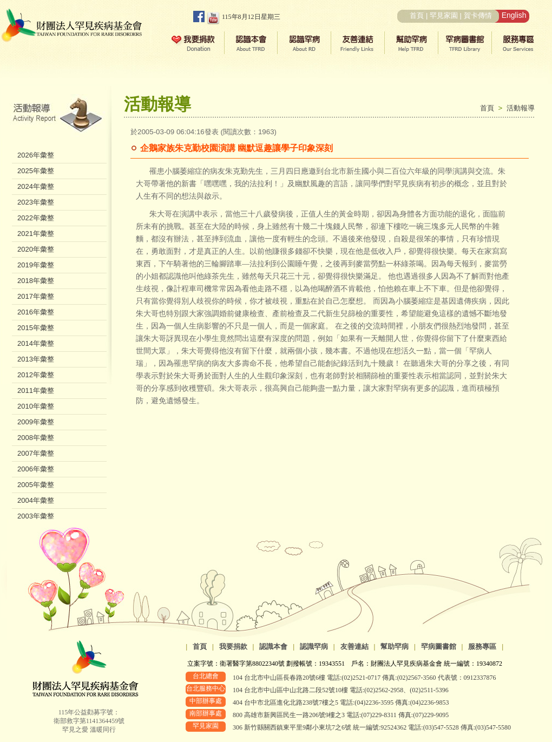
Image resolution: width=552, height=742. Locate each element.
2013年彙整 (35, 359)
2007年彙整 (35, 453)
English (514, 15)
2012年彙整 (35, 375)
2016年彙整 (35, 312)
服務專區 (482, 646)
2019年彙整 (35, 265)
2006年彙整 (35, 469)
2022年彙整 (35, 218)
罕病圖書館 (438, 646)
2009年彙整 (35, 422)
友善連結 (354, 646)
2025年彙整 (35, 171)
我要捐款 (233, 646)
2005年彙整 (35, 485)
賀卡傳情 (478, 15)
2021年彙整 (35, 233)
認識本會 (273, 646)
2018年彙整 (35, 281)
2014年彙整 (35, 343)
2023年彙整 (35, 202)
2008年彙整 (35, 438)
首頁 (417, 15)
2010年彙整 (35, 406)
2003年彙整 (35, 516)
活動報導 (521, 108)
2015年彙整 (35, 328)
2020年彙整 (35, 249)
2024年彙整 (35, 186)
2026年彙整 (35, 155)
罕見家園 (444, 15)
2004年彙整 (35, 500)
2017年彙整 (35, 296)
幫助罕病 (394, 646)
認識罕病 (314, 646)
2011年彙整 (35, 390)
